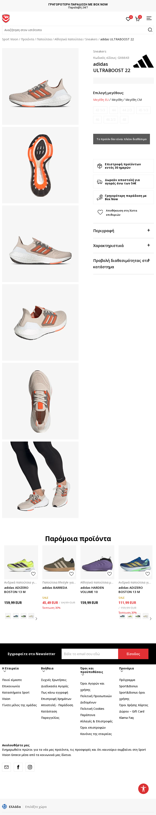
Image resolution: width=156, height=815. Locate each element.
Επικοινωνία (11, 686)
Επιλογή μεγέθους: (108, 93)
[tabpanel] (40, 86)
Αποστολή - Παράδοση (57, 705)
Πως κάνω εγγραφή (54, 692)
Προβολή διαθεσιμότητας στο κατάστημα (121, 263)
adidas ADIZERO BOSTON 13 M (16, 589)
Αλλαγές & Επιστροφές (96, 721)
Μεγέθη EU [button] (101, 99)
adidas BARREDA (54, 587)
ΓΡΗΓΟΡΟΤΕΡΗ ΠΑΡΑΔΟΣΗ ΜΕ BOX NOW (78, 4)
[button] (78, 30)
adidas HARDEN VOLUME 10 (92, 589)
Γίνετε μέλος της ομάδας (19, 705)
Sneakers (91, 39)
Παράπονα (87, 715)
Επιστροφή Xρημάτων (56, 699)
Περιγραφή (121, 230)
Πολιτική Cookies (92, 709)
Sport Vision (10, 39)
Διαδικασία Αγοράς (54, 686)
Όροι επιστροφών (93, 728)
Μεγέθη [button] (117, 99)
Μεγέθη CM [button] (133, 99)
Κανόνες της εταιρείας (96, 734)
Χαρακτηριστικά (121, 245)
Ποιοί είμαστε (12, 680)
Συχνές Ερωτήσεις (54, 680)
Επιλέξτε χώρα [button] (35, 806)
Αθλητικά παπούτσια (68, 39)
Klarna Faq (126, 718)
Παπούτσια (44, 39)
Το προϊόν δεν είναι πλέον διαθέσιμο (122, 139)
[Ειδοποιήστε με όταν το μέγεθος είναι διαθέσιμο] (100, 110)
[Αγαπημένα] (128, 19)
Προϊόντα (27, 39)
